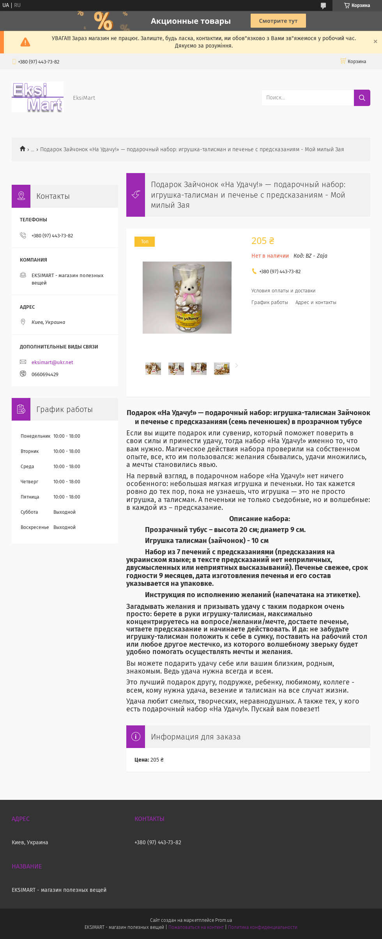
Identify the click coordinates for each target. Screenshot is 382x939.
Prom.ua (223, 920)
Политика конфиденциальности (262, 927)
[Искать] (362, 98)
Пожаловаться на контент (195, 927)
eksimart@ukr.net (52, 362)
